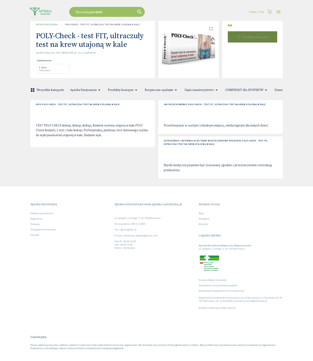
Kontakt (34, 234)
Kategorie (204, 218)
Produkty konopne (123, 90)
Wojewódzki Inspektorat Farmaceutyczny (221, 290)
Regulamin (36, 218)
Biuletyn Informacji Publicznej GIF (217, 307)
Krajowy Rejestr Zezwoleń (213, 280)
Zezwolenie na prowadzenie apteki (218, 285)
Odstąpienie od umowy (43, 229)
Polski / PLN (256, 12)
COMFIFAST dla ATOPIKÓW (247, 90)
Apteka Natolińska (47, 24)
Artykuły (203, 224)
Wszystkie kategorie (48, 90)
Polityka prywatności (41, 213)
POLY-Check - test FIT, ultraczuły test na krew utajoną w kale (102, 24)
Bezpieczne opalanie (161, 90)
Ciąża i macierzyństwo (202, 90)
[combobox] (128, 12)
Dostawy (35, 224)
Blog (201, 213)
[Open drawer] (278, 12)
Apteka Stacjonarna (86, 90)
